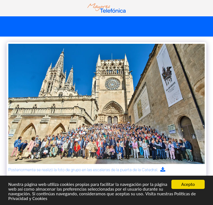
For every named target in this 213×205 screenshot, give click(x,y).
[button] (6, 7)
